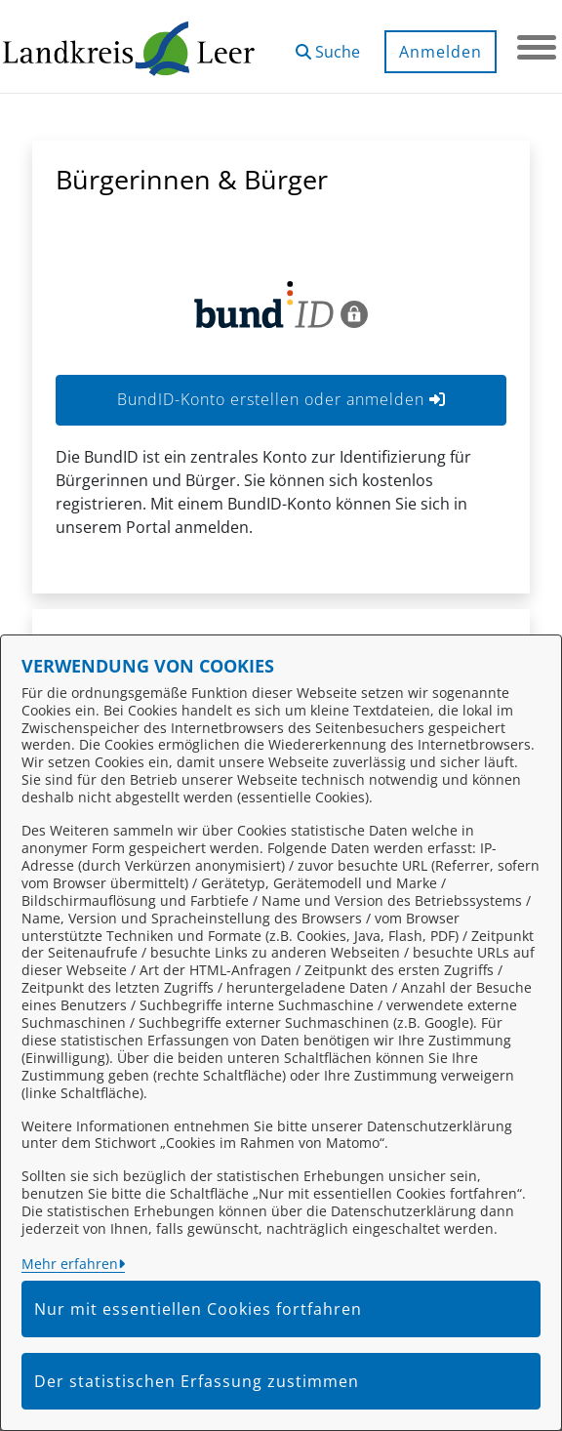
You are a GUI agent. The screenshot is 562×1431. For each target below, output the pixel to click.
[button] (328, 44)
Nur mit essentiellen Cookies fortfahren (198, 1309)
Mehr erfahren (69, 1263)
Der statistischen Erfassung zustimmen (196, 1381)
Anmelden (440, 51)
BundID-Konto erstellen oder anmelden (281, 399)
